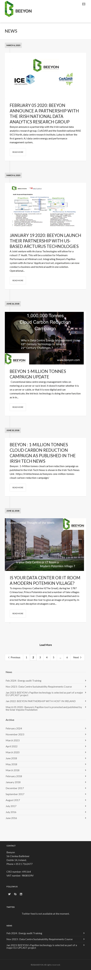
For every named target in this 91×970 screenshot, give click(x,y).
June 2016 (11, 817)
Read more (17, 152)
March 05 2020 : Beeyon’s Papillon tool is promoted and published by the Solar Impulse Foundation (44, 708)
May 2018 (11, 764)
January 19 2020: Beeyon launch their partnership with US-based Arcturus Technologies (45, 241)
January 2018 (13, 782)
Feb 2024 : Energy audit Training (23, 680)
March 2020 (12, 752)
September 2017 (15, 794)
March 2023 (12, 740)
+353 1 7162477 (23, 863)
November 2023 (15, 734)
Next (77, 657)
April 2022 (11, 746)
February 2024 (14, 728)
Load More (45, 644)
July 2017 (11, 806)
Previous (14, 657)
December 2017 (15, 788)
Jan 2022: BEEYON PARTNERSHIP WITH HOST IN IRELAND (41, 701)
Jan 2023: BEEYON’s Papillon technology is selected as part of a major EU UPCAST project (44, 694)
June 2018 (11, 758)
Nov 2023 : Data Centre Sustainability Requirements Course (39, 686)
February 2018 (14, 776)
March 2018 (12, 770)
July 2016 (11, 812)
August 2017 (13, 800)
